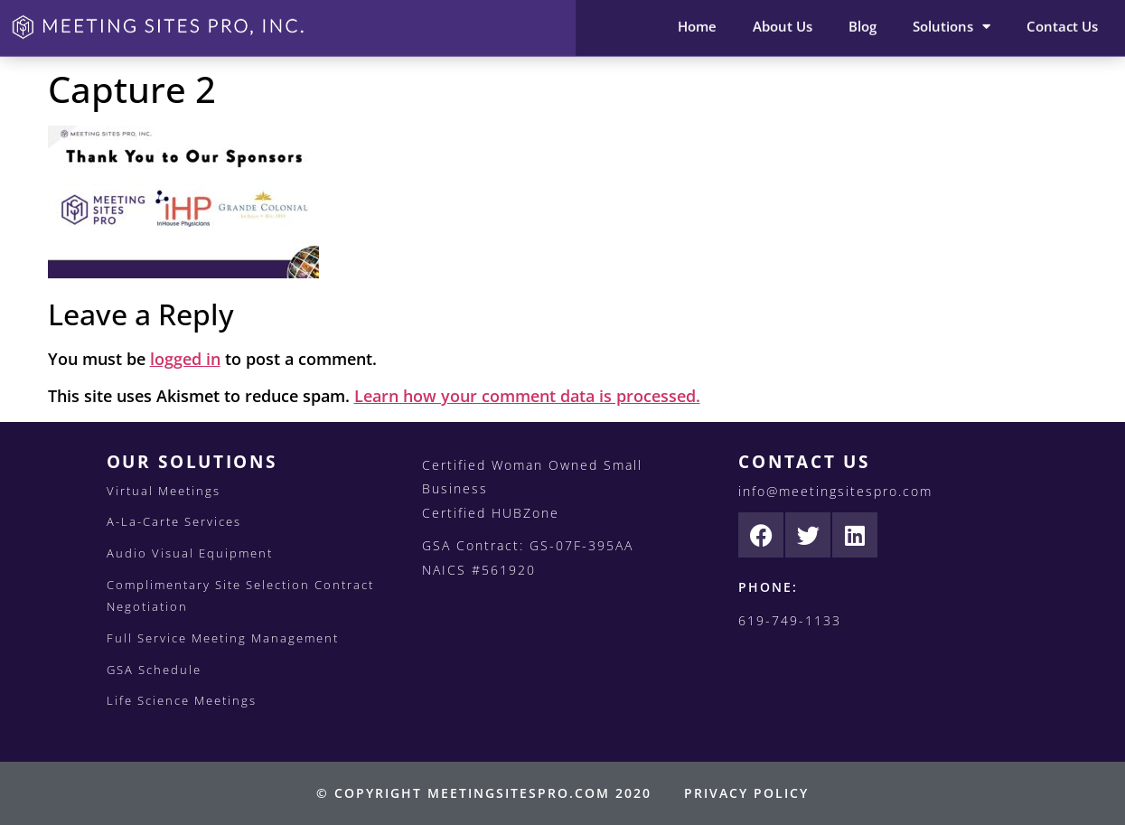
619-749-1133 (789, 620)
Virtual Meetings (163, 491)
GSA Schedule (154, 669)
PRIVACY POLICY (746, 793)
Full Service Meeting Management (223, 638)
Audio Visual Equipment (190, 553)
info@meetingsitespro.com (835, 491)
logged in (185, 359)
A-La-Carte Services (174, 521)
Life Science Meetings (182, 700)
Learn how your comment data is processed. (527, 396)
